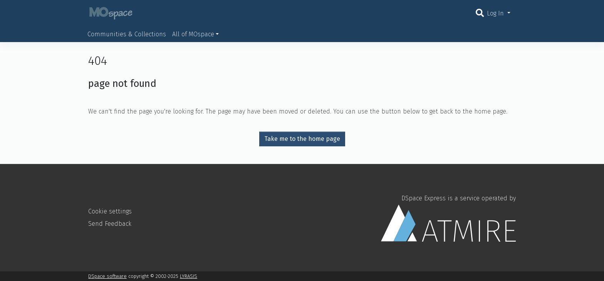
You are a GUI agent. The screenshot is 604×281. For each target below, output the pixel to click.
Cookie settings (110, 211)
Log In (496, 13)
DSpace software (107, 276)
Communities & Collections (126, 34)
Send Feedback (109, 223)
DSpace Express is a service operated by (448, 218)
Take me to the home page (302, 138)
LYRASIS (188, 276)
